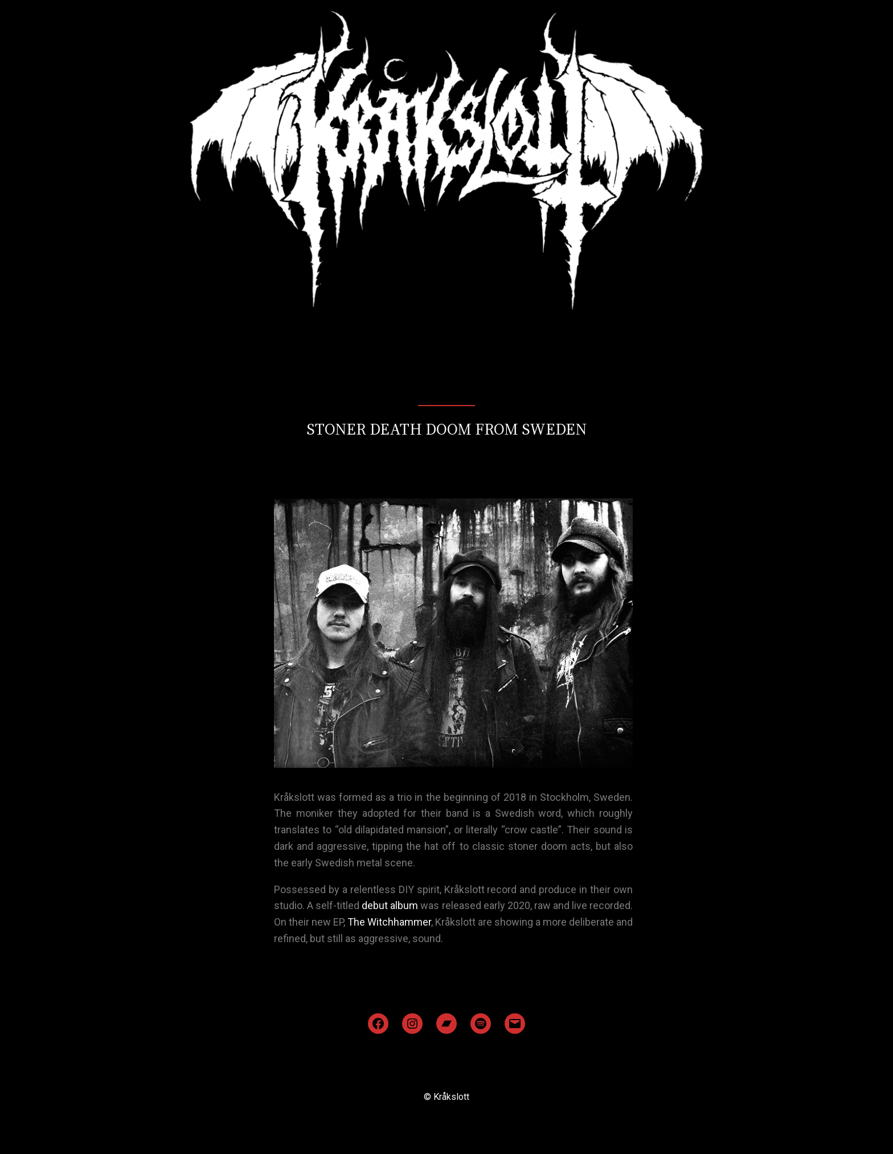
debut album (390, 905)
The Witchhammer (389, 922)
